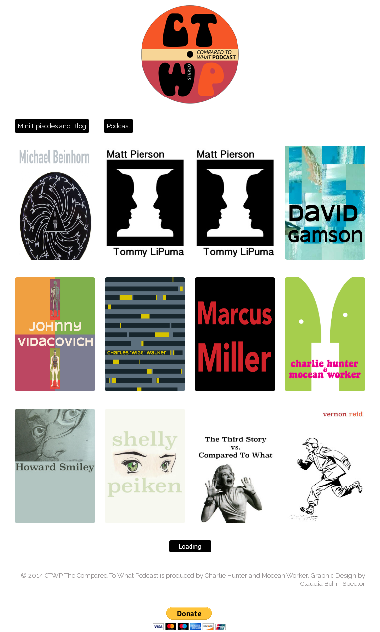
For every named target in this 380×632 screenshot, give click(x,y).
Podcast (118, 126)
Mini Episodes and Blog (52, 126)
